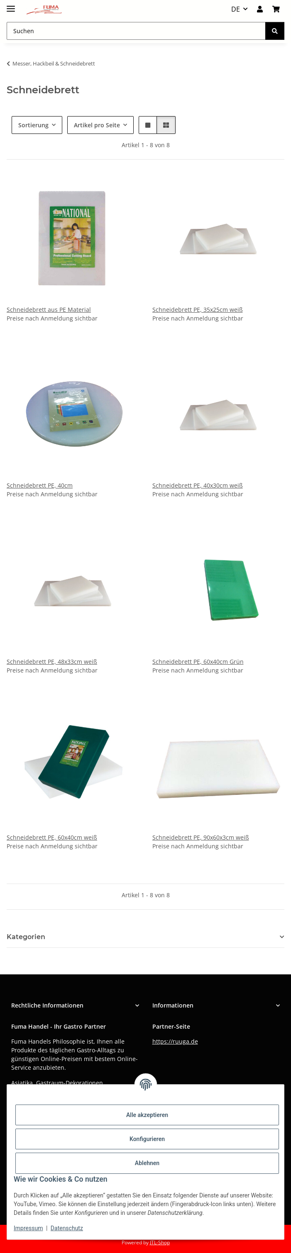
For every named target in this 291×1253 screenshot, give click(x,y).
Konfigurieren (147, 1139)
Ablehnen (147, 1163)
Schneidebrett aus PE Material (49, 309)
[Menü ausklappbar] (11, 5)
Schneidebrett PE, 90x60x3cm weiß (200, 837)
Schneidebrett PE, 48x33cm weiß (52, 661)
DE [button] (235, 9)
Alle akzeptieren (147, 1115)
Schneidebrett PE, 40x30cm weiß (197, 485)
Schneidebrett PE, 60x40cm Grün (198, 661)
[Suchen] (274, 31)
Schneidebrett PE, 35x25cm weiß (197, 309)
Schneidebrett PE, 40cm (40, 485)
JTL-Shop (160, 1242)
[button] (259, 9)
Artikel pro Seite (97, 125)
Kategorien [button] (26, 937)
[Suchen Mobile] (136, 31)
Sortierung (33, 125)
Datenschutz (67, 1228)
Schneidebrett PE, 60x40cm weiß (52, 837)
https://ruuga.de (175, 1041)
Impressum (28, 1228)
